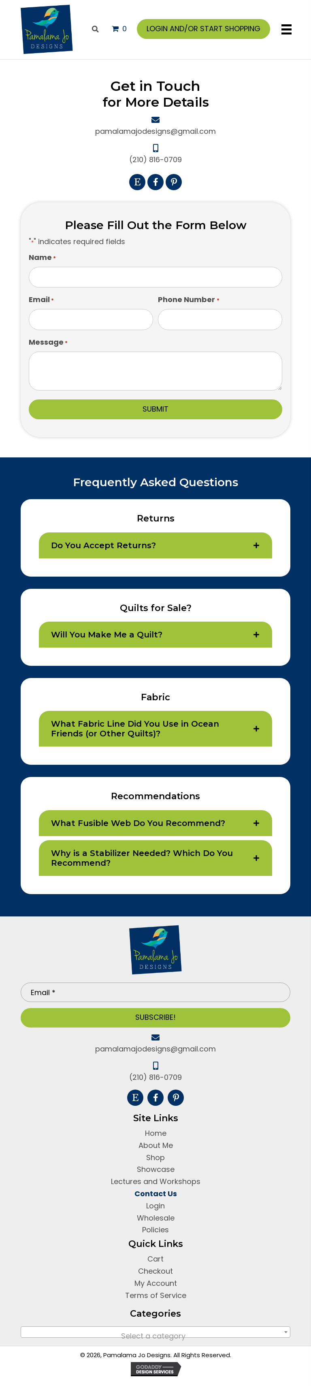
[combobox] (156, 1332)
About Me (155, 1145)
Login (155, 1206)
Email (41, 299)
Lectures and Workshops (155, 1181)
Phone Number (188, 299)
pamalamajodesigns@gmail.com (155, 131)
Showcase (156, 1169)
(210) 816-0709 (155, 159)
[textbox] (155, 1336)
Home (155, 1133)
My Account (155, 1283)
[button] (137, 182)
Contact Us (155, 1194)
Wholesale (156, 1218)
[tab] (156, 545)
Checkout (155, 1271)
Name (42, 257)
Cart (155, 1259)
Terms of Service (155, 1295)
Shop (155, 1157)
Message (48, 342)
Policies (155, 1230)
